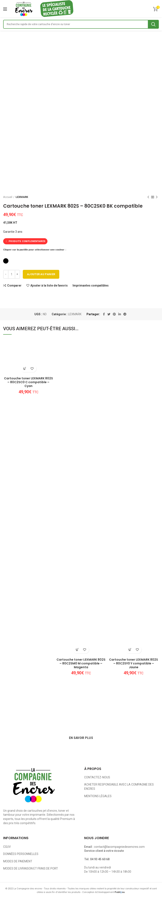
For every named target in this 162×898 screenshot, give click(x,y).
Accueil (7, 197)
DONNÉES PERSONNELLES (20, 854)
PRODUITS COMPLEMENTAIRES (25, 241)
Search (153, 24)
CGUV (7, 846)
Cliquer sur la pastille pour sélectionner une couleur (34, 250)
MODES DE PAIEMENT (17, 861)
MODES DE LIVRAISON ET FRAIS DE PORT (30, 868)
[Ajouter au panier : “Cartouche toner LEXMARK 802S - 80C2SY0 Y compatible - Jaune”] (130, 649)
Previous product (148, 197)
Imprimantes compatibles (91, 285)
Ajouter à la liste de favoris (49, 285)
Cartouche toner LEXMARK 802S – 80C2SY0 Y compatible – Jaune (133, 663)
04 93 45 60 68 (99, 859)
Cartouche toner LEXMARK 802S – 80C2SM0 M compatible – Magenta (81, 663)
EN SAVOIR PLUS (81, 738)
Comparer (14, 285)
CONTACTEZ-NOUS (97, 777)
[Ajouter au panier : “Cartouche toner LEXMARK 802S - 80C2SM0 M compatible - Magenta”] (77, 649)
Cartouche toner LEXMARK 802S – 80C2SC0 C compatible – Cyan (28, 382)
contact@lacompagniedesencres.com (119, 846)
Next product (156, 197)
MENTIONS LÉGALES (98, 796)
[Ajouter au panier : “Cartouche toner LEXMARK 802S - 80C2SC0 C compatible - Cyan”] (24, 368)
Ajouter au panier (41, 274)
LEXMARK (22, 197)
